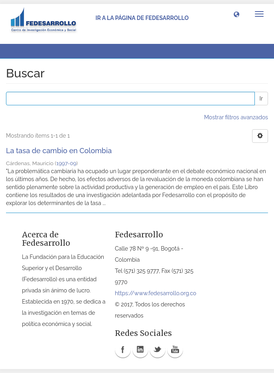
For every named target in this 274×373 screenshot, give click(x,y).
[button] (236, 14)
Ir (261, 98)
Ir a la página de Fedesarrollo (142, 18)
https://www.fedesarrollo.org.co (155, 293)
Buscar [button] (23, 51)
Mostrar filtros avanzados (236, 117)
